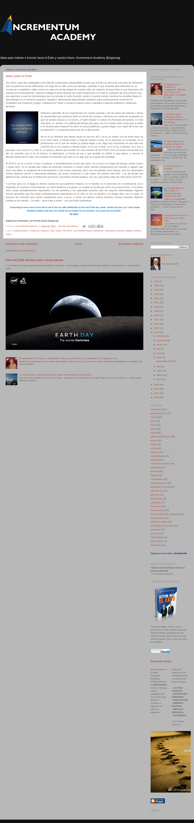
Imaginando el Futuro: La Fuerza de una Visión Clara (176, 218)
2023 (157, 294)
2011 (157, 393)
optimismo (156, 529)
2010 (157, 397)
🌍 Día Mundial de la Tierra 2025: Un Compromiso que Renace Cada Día (174, 192)
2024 (157, 290)
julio (159, 349)
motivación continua (114, 230)
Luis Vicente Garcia (82, 230)
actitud (154, 448)
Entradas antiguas (131, 243)
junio (159, 353)
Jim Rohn (67, 230)
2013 (157, 384)
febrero (160, 375)
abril (159, 366)
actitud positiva (20, 230)
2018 (157, 315)
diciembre (162, 336)
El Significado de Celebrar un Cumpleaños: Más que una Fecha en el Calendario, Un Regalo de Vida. (68, 358)
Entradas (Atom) (27, 250)
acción (154, 440)
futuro (153, 425)
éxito (52, 230)
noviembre (162, 340)
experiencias (157, 491)
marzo (160, 370)
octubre (161, 344)
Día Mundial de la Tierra (162, 525)
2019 (157, 311)
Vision (154, 444)
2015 (157, 328)
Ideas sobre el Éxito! (19, 76)
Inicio (78, 243)
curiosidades (157, 479)
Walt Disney (156, 545)
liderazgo (155, 460)
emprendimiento (158, 483)
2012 (157, 389)
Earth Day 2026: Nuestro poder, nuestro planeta (34, 260)
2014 (157, 332)
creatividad (156, 467)
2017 (157, 319)
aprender (155, 495)
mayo (160, 357)
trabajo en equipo (159, 522)
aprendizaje (156, 498)
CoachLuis (34, 230)
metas (154, 432)
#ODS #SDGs (157, 541)
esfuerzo (45, 230)
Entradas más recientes (22, 243)
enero (160, 379)
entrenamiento (158, 510)
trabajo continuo (133, 230)
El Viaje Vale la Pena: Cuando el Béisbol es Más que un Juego (174, 144)
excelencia (156, 506)
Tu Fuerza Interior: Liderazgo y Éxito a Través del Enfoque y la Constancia (55, 375)
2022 (157, 298)
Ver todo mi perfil (170, 264)
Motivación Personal (160, 487)
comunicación (157, 518)
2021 (157, 302)
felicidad (155, 471)
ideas (58, 230)
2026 (157, 281)
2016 (157, 324)
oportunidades (158, 456)
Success (155, 533)
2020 (157, 307)
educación (156, 502)
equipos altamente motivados (165, 514)
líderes (154, 475)
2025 (157, 285)
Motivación (98, 230)
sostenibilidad (157, 537)
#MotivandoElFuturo (160, 436)
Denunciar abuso (161, 661)
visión (8, 234)
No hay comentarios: (68, 226)
